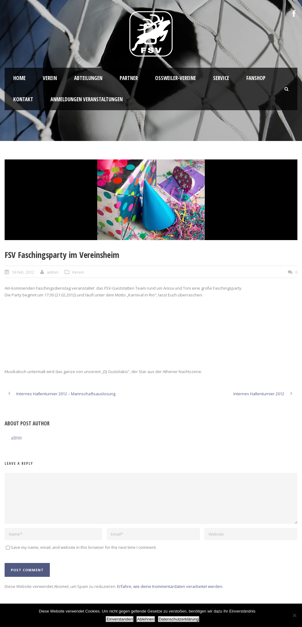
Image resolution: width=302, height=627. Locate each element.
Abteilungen (88, 78)
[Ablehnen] (294, 615)
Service (221, 78)
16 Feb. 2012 (23, 272)
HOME (19, 78)
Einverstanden (119, 619)
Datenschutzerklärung (179, 619)
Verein (50, 78)
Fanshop (255, 78)
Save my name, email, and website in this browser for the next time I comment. (84, 547)
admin (52, 272)
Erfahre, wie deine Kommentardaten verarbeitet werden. (170, 586)
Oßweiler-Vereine (175, 78)
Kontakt (23, 99)
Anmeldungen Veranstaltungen (86, 99)
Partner (129, 78)
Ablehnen (145, 619)
